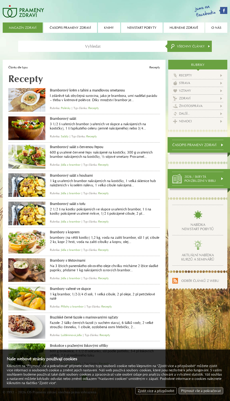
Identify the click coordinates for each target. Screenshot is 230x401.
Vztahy (185, 91)
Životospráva (191, 106)
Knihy (109, 28)
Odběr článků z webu (200, 281)
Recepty (185, 75)
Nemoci (185, 121)
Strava (184, 83)
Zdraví (184, 98)
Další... (184, 113)
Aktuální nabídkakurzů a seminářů (197, 257)
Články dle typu (18, 67)
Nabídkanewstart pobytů (198, 227)
